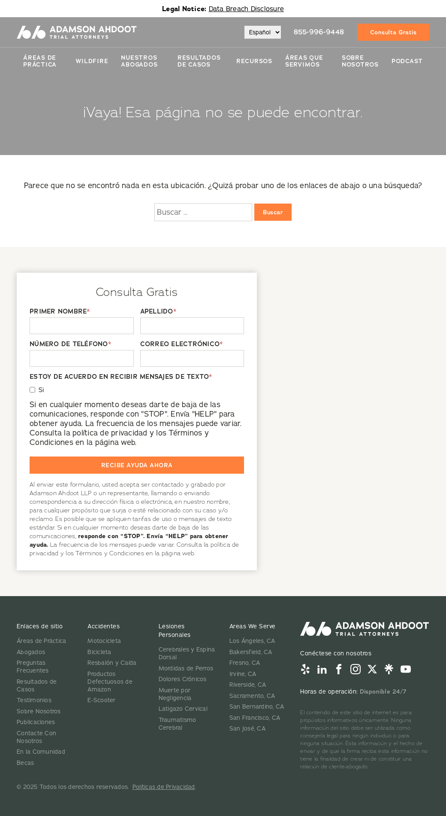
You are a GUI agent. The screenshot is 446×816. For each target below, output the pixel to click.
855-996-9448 (319, 32)
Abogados (31, 652)
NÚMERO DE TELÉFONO (70, 344)
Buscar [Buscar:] (273, 212)
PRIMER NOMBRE (60, 311)
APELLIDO (158, 311)
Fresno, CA (244, 663)
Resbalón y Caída (111, 663)
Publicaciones (36, 722)
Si (42, 389)
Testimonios (34, 700)
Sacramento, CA (252, 696)
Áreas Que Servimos (304, 61)
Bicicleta (99, 652)
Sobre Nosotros (360, 61)
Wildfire (91, 61)
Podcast (407, 61)
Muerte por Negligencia (175, 694)
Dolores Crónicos (183, 679)
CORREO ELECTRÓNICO (181, 344)
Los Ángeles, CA (252, 641)
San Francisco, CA (254, 718)
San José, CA (247, 728)
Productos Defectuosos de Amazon (110, 681)
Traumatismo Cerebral (177, 723)
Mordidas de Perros (186, 668)
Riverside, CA (247, 684)
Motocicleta (104, 641)
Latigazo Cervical (183, 708)
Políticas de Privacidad (164, 787)
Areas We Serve (252, 626)
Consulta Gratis (393, 32)
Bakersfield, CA (250, 652)
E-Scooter (101, 700)
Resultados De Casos (199, 61)
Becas (25, 763)
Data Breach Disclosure (246, 8)
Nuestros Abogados (139, 61)
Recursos (254, 61)
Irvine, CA (242, 674)
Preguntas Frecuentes (33, 666)
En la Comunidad (41, 751)
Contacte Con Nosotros (36, 737)
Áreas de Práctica (40, 61)
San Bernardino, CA (256, 706)
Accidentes (103, 626)
